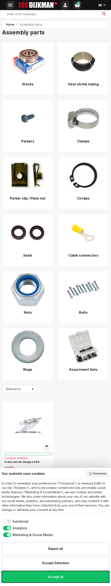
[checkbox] (15, 521)
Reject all (55, 549)
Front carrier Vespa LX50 (22, 461)
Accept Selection (55, 563)
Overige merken (16, 458)
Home (10, 24)
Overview (98, 473)
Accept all (56, 577)
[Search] (55, 14)
